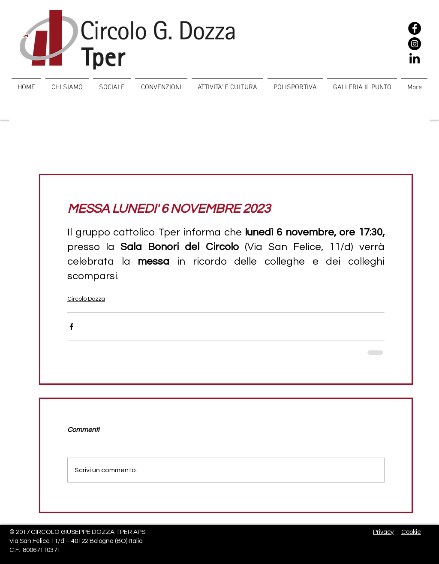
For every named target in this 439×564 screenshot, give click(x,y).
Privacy (383, 532)
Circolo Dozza (86, 299)
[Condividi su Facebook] (71, 327)
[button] (112, 83)
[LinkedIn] (414, 59)
